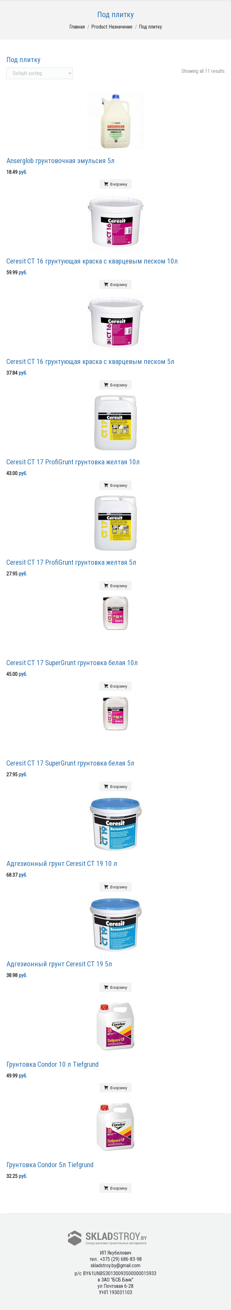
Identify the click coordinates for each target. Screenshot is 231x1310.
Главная (77, 27)
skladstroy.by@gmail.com (115, 1265)
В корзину (118, 184)
